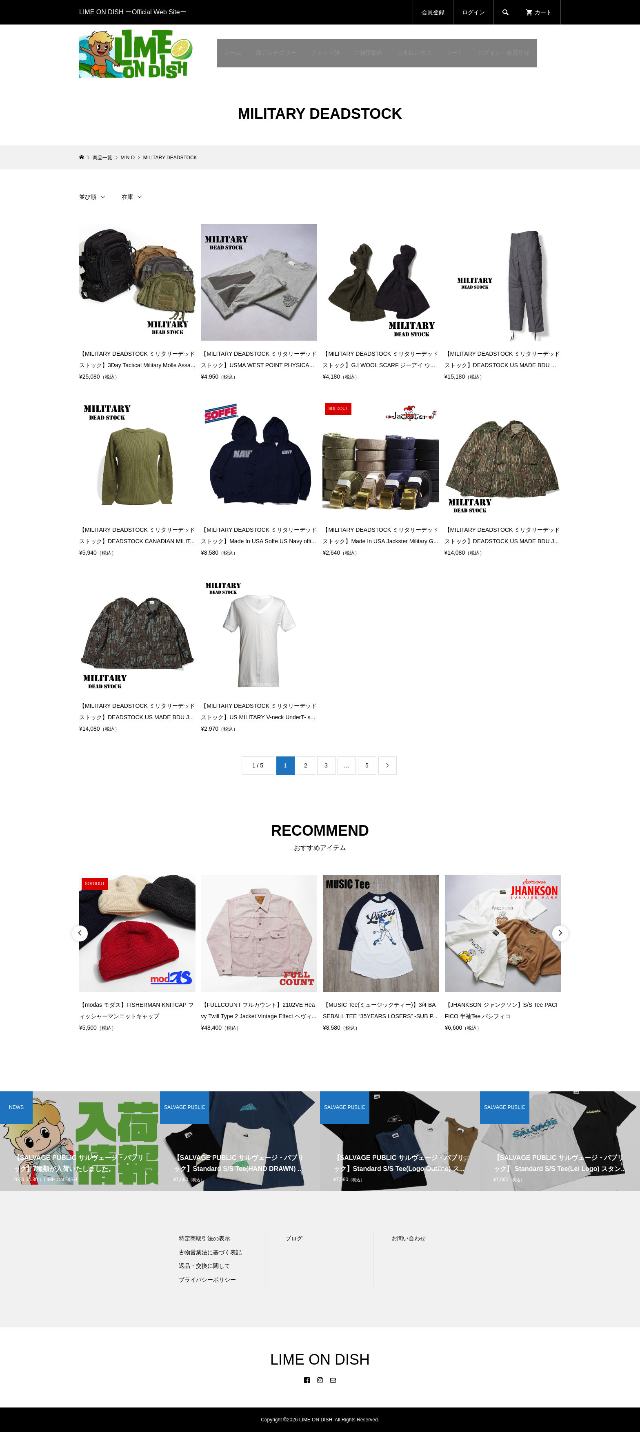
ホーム (232, 52)
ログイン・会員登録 (503, 52)
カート (454, 52)
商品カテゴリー (276, 52)
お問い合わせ (408, 1238)
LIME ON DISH (320, 1359)
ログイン (473, 12)
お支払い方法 (414, 52)
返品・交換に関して (204, 1265)
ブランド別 (325, 52)
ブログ (293, 1238)
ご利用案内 (368, 52)
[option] (137, 954)
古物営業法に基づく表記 (210, 1252)
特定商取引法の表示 (204, 1238)
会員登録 (433, 12)
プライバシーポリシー (207, 1279)
